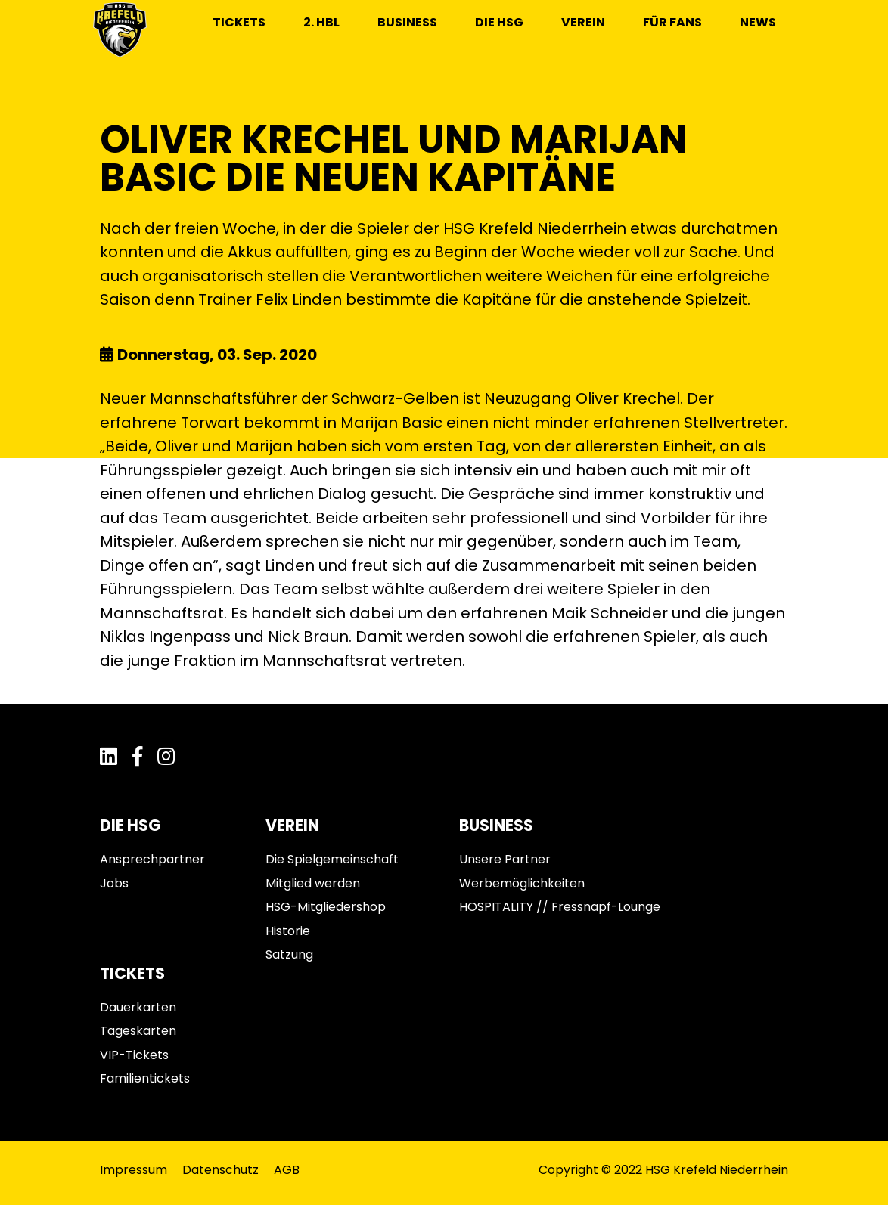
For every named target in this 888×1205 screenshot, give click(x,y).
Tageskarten (138, 1030)
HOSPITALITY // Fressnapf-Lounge (559, 906)
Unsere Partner (505, 859)
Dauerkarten (138, 1007)
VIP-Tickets (134, 1055)
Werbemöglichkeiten (522, 883)
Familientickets (145, 1078)
